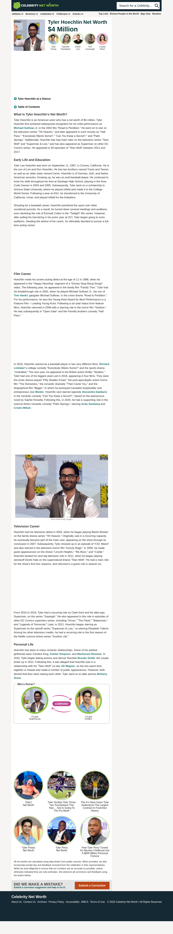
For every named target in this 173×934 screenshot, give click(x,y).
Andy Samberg (90, 403)
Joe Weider (37, 391)
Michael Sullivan (24, 128)
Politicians (63, 14)
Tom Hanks (21, 295)
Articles (78, 14)
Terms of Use (97, 902)
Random (156, 14)
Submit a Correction (92, 885)
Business (32, 14)
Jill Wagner (68, 666)
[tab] (61, 99)
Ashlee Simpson (60, 654)
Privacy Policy (56, 902)
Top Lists (103, 14)
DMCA (84, 902)
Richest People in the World (124, 14)
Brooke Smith (86, 658)
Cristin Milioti (22, 407)
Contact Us (29, 902)
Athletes (17, 14)
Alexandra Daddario (94, 391)
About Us (16, 902)
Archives (42, 902)
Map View (145, 14)
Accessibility (72, 902)
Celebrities (47, 14)
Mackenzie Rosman (89, 654)
